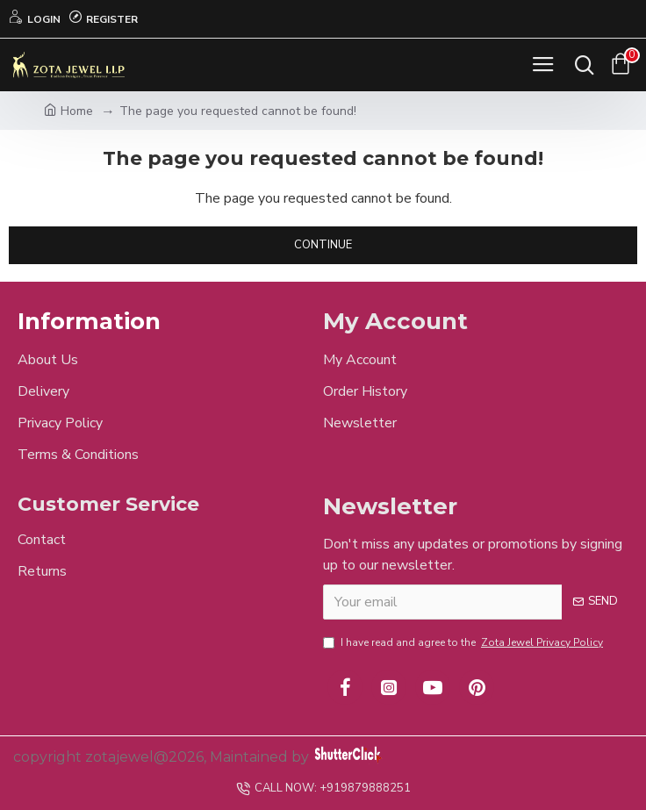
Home (68, 111)
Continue (323, 245)
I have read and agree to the (464, 642)
